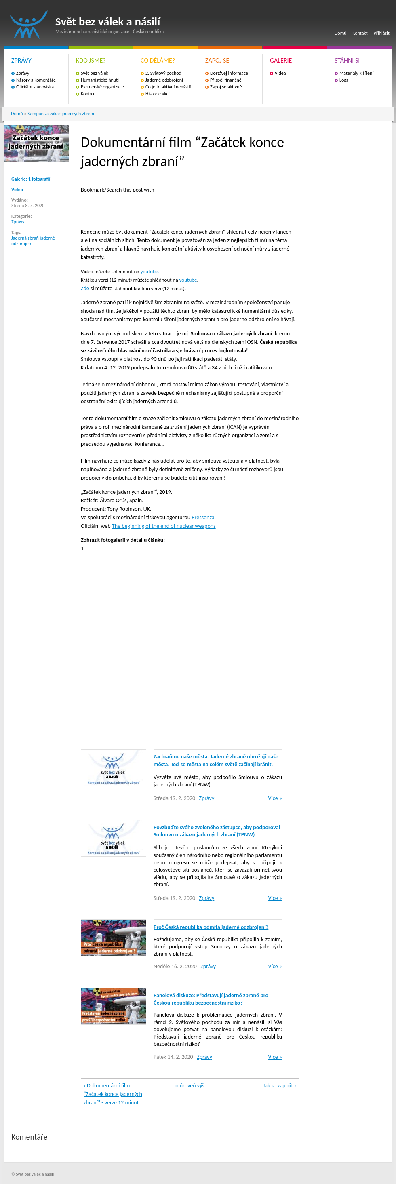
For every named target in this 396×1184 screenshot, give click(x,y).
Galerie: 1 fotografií (30, 179)
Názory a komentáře (36, 80)
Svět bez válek (94, 73)
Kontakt (360, 33)
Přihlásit (382, 33)
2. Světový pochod (163, 73)
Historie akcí (157, 94)
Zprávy (22, 73)
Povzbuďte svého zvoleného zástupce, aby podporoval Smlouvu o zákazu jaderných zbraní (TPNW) (217, 831)
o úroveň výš (189, 1085)
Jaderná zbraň (25, 238)
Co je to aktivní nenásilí (168, 87)
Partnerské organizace (102, 87)
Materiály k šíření (356, 73)
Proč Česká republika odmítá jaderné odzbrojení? (211, 927)
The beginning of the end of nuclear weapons (164, 525)
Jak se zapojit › (279, 1085)
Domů (341, 33)
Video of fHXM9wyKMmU (210, 650)
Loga (344, 80)
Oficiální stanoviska (35, 87)
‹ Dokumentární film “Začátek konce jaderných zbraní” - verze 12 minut (113, 1094)
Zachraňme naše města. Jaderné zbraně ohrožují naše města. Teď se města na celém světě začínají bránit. (216, 760)
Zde (86, 288)
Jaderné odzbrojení (164, 80)
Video (17, 189)
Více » (275, 798)
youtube (149, 271)
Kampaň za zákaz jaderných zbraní (60, 113)
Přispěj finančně (226, 80)
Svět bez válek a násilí (29, 24)
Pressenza (203, 517)
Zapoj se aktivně (226, 87)
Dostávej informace (229, 73)
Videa (280, 73)
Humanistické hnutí (100, 80)
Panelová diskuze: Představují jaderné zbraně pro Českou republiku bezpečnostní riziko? (211, 999)
